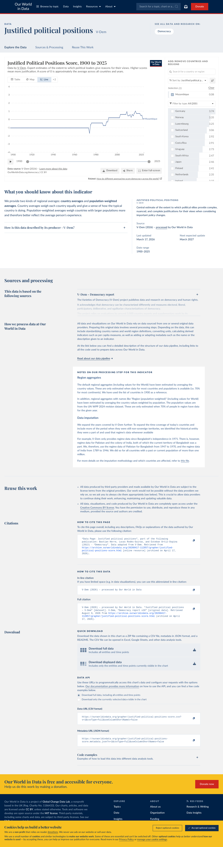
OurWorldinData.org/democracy (23, 172)
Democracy (164, 31)
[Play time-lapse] (10, 161)
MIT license (51, 819)
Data (66, 6)
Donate (199, 6)
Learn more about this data (53, 169)
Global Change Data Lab (56, 807)
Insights (77, 6)
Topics (117, 812)
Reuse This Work (82, 47)
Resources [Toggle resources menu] (93, 6)
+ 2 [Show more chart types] (54, 79)
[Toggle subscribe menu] (186, 6)
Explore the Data (15, 47)
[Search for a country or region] (191, 72)
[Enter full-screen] (149, 171)
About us (155, 812)
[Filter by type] (191, 104)
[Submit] (176, 7)
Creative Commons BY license (97, 507)
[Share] (128, 171)
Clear (211, 88)
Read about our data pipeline (95, 358)
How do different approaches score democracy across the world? (128, 178)
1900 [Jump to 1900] (19, 161)
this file (185, 461)
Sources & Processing (49, 47)
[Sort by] (188, 81)
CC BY (43, 172)
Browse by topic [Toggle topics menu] (47, 6)
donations (53, 832)
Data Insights (194, 818)
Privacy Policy (126, 839)
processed (161, 227)
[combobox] (158, 6)
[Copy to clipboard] (190, 541)
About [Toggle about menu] (110, 6)
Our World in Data (23, 7)
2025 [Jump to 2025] (157, 161)
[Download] (109, 171)
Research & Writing (198, 812)
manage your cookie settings (152, 839)
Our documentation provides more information (112, 691)
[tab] (15, 79)
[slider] (28, 161)
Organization (157, 818)
